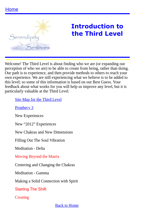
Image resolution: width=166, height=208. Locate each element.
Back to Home (67, 205)
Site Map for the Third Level (38, 99)
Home (11, 9)
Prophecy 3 (24, 107)
